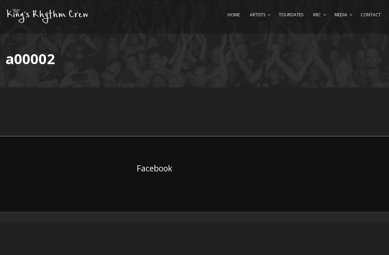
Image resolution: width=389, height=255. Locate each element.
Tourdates (291, 15)
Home (233, 15)
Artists (257, 15)
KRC (317, 15)
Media (340, 15)
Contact (371, 15)
